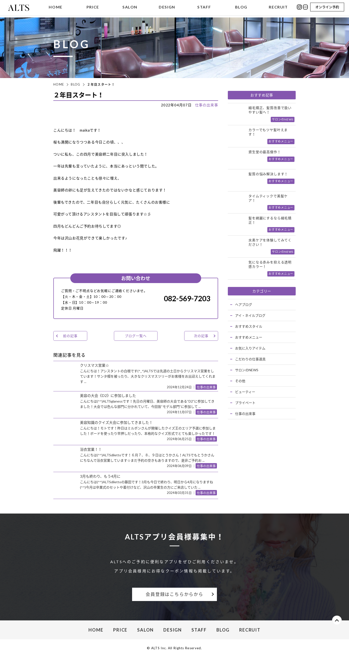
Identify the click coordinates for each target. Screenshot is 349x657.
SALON (129, 8)
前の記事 (70, 336)
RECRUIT (278, 8)
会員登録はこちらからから (174, 594)
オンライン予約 (327, 8)
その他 (240, 381)
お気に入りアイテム (250, 348)
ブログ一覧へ (135, 336)
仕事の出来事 (206, 105)
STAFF (204, 8)
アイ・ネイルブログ (250, 315)
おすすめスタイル (248, 326)
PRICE (93, 8)
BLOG (241, 8)
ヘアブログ (243, 304)
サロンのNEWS (246, 370)
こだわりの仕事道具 (250, 359)
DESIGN (167, 8)
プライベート (245, 403)
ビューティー (245, 392)
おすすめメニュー (248, 337)
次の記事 (201, 336)
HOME (55, 8)
